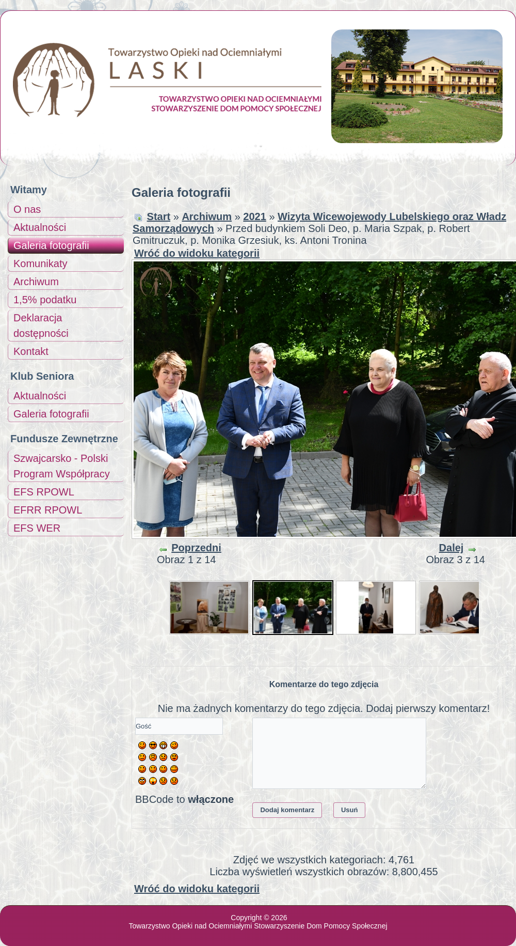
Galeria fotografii (51, 245)
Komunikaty (40, 263)
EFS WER (36, 528)
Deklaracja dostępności (41, 325)
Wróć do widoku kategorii (197, 253)
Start (159, 216)
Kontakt (31, 351)
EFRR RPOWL (47, 510)
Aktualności (39, 227)
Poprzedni (196, 547)
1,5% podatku (44, 299)
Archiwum (36, 281)
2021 (254, 216)
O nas (27, 209)
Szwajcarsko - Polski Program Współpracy (61, 466)
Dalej (451, 547)
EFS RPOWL (43, 492)
